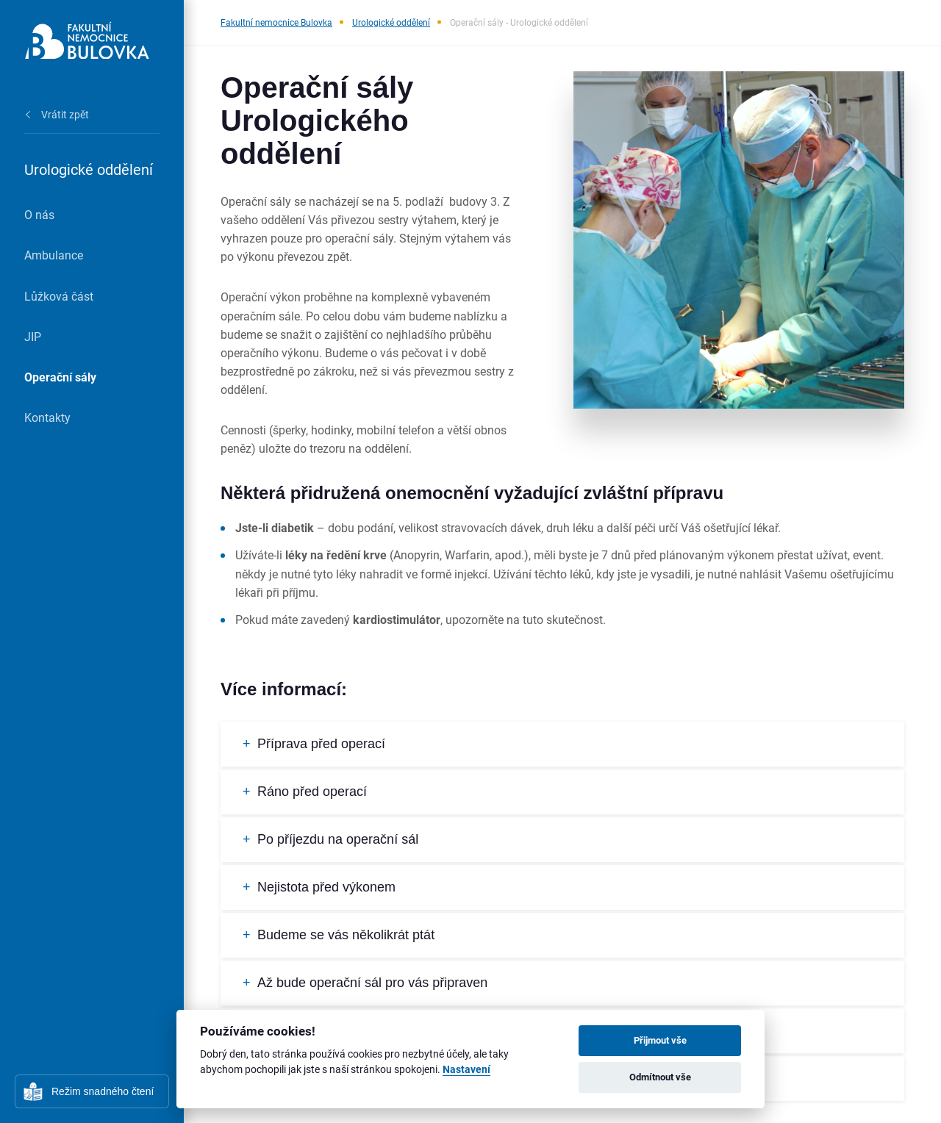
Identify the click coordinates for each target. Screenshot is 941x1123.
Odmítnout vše (660, 1076)
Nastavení (466, 1069)
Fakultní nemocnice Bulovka (276, 22)
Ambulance (53, 254)
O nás (39, 214)
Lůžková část (58, 296)
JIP (32, 336)
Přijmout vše (660, 1040)
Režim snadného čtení (102, 1091)
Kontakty (47, 417)
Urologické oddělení (391, 22)
